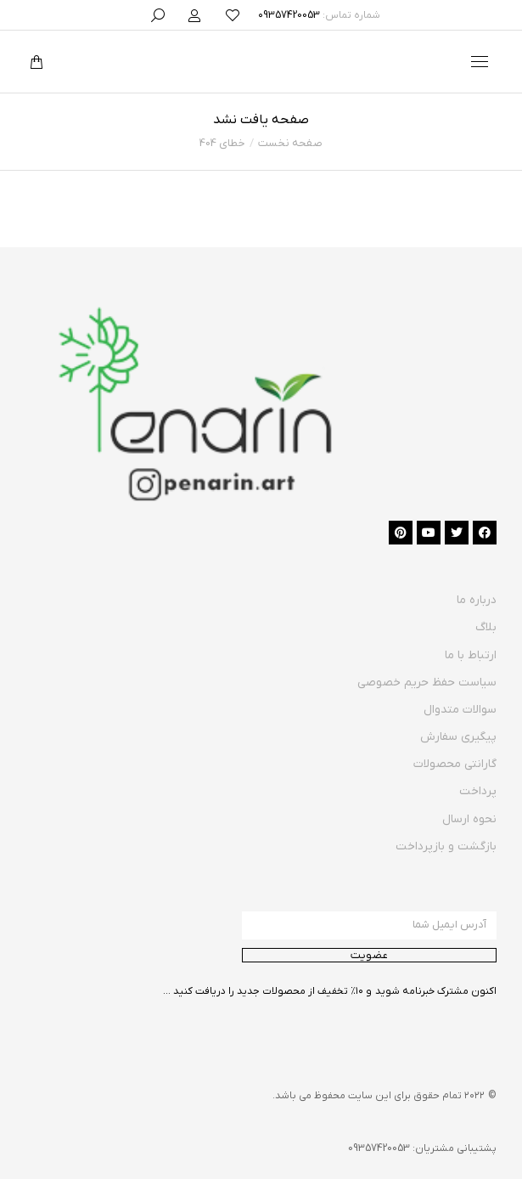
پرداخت (478, 791)
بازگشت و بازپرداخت (446, 846)
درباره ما (477, 600)
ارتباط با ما (471, 655)
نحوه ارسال (469, 819)
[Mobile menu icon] (480, 62)
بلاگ (486, 627)
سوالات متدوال (460, 710)
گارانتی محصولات (455, 764)
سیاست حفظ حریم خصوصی (427, 682)
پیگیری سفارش (458, 737)
